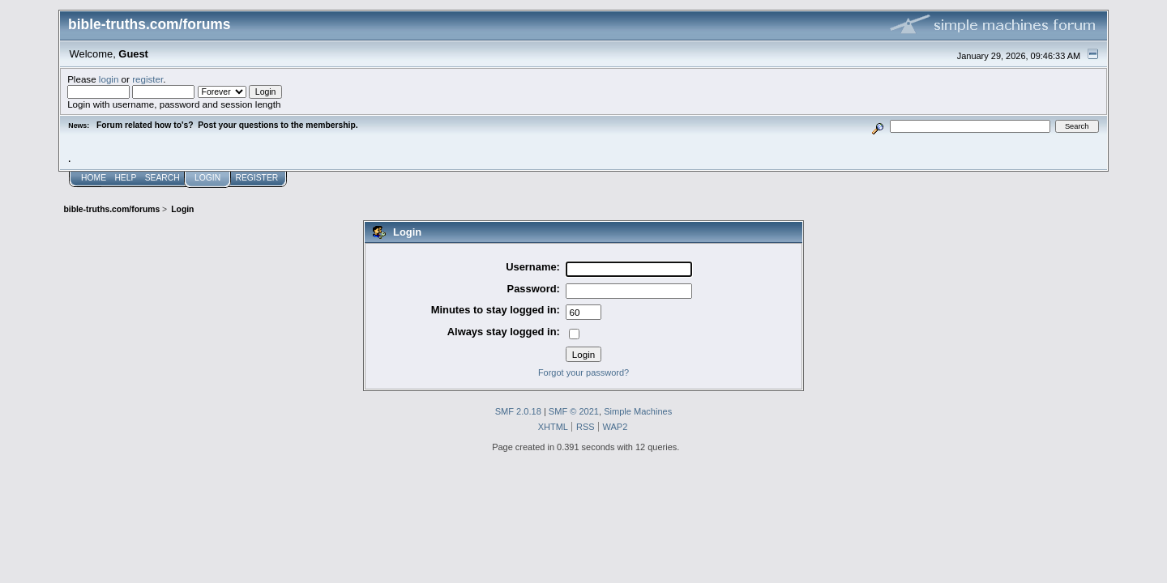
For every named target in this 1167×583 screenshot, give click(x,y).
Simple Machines (638, 411)
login (109, 79)
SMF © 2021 (574, 411)
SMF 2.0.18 (518, 411)
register (147, 79)
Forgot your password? (583, 372)
